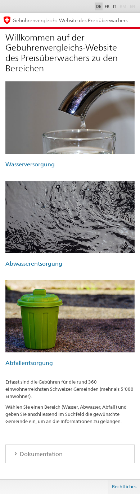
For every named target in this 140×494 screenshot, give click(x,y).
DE (98, 6)
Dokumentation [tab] (40, 454)
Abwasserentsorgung (33, 263)
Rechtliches (124, 486)
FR (107, 6)
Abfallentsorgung (29, 363)
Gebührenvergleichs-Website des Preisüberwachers (70, 20)
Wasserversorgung (30, 164)
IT (114, 6)
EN (132, 6)
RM (123, 6)
